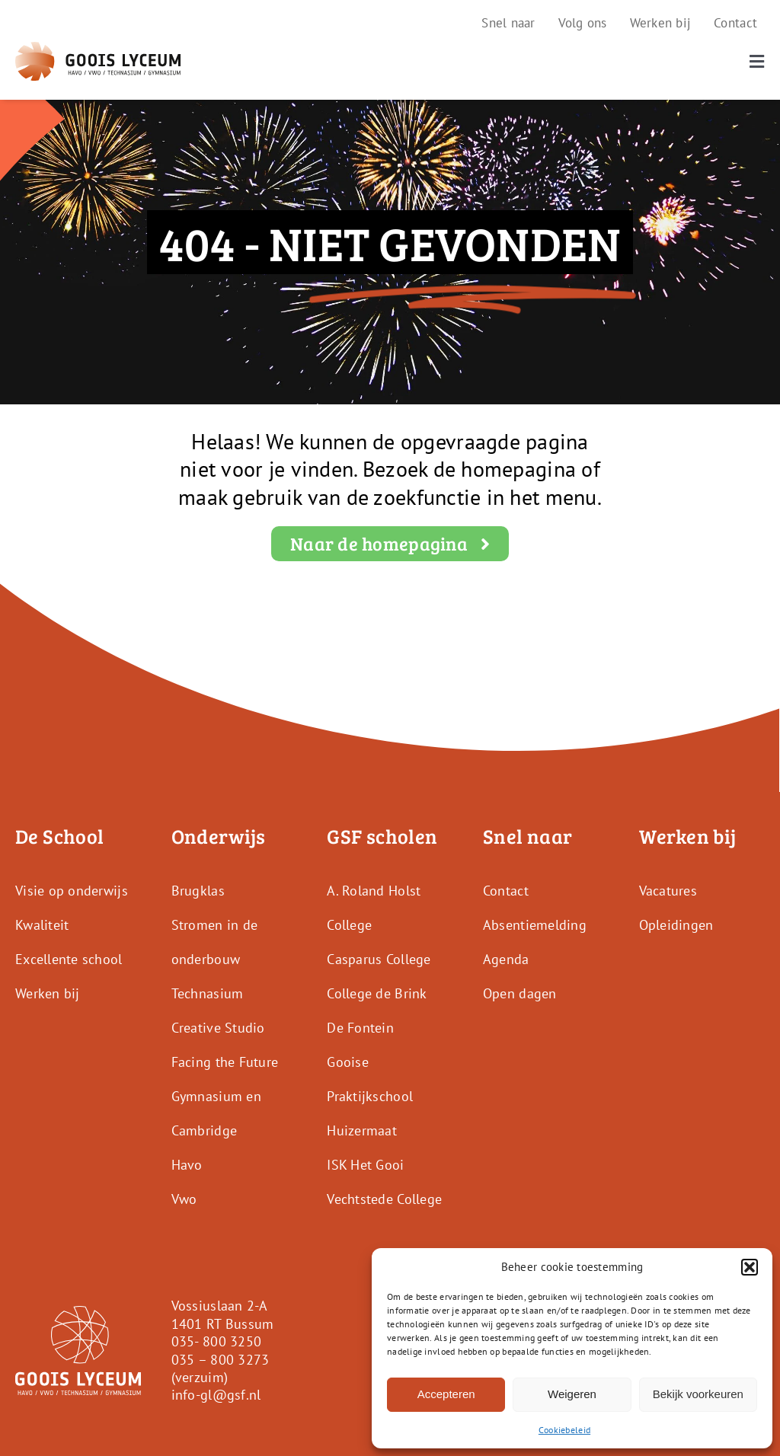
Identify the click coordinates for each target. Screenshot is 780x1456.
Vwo (184, 1199)
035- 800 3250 (216, 1341)
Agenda (506, 959)
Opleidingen (676, 925)
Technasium (207, 993)
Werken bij (47, 993)
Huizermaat (362, 1130)
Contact (506, 890)
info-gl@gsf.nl (216, 1394)
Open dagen (520, 993)
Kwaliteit (42, 925)
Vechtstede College (384, 1199)
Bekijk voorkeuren (698, 1393)
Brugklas (198, 890)
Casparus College (378, 959)
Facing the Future (225, 1062)
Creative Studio (218, 1027)
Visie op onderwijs (71, 890)
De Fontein (360, 1027)
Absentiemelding (535, 925)
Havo (187, 1164)
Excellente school (69, 959)
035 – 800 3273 (220, 1359)
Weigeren (572, 1393)
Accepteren (446, 1393)
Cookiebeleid (564, 1429)
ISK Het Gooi (365, 1164)
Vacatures (668, 890)
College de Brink (377, 993)
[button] (749, 1267)
